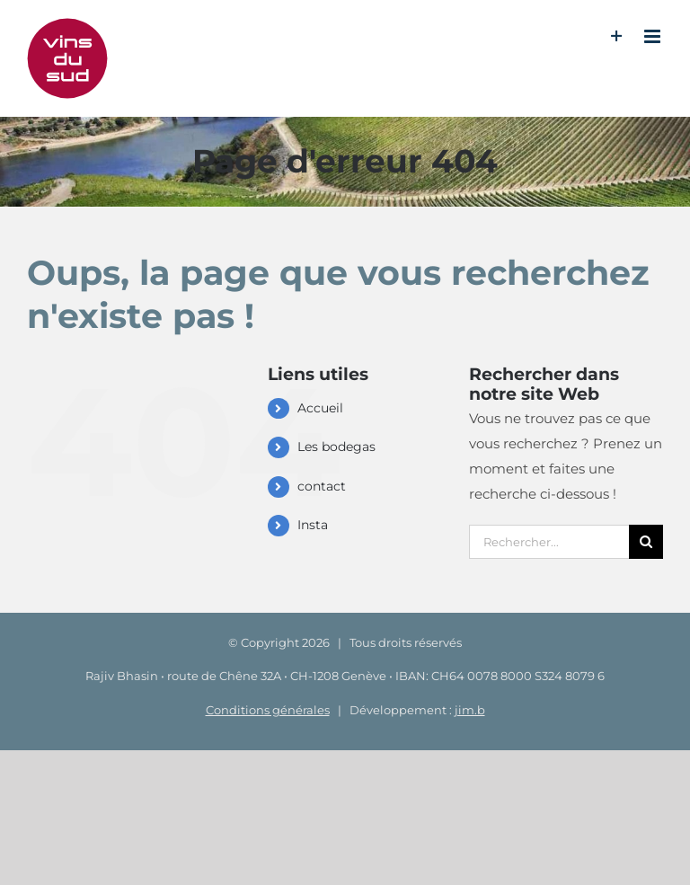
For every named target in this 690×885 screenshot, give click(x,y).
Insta (312, 525)
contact (321, 486)
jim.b (470, 710)
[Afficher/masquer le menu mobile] (653, 36)
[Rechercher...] (549, 542)
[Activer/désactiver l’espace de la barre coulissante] (616, 36)
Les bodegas (336, 446)
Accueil (320, 408)
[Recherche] (646, 542)
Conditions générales (268, 710)
